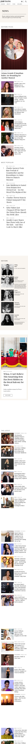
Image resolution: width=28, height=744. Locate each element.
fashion (3, 4)
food (14, 4)
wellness (19, 4)
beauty (8, 4)
